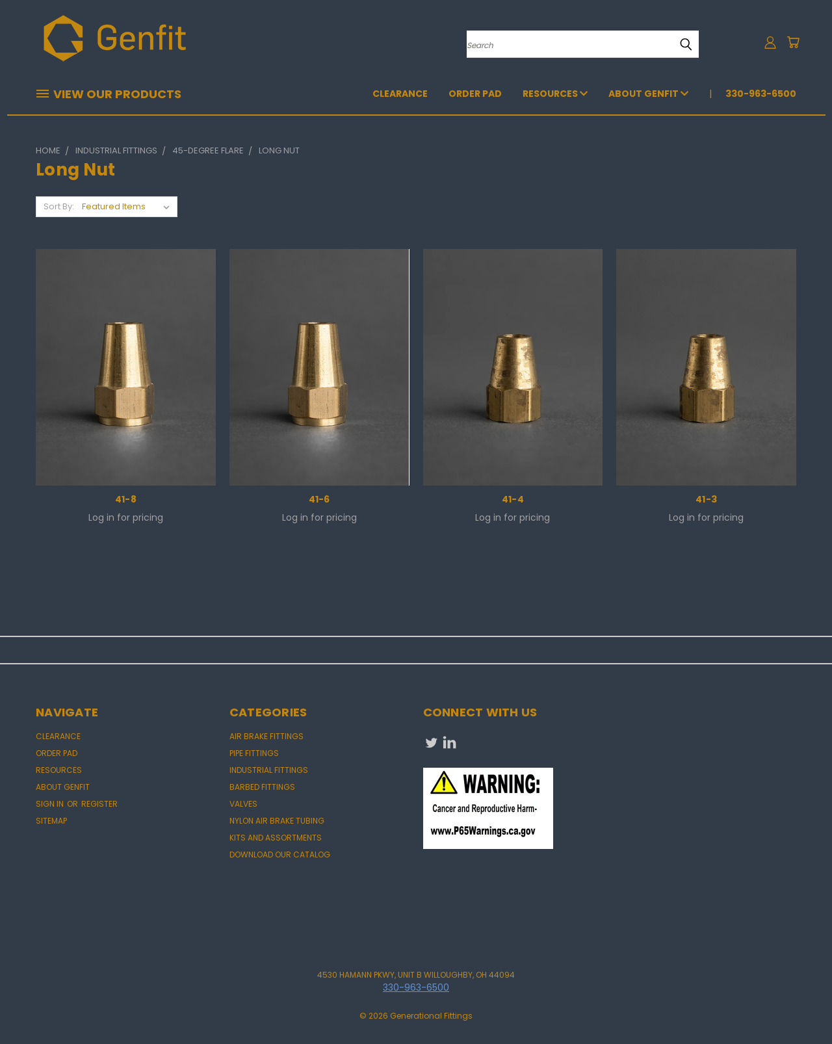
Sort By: (59, 206)
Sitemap (51, 820)
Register (99, 803)
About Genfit (648, 93)
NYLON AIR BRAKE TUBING (276, 820)
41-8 (125, 499)
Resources (555, 93)
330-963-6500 (760, 93)
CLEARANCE (400, 93)
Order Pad (475, 93)
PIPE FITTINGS (254, 753)
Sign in (51, 803)
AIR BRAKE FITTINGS (266, 736)
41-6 (319, 499)
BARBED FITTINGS (262, 786)
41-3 (706, 499)
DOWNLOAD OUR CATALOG (279, 854)
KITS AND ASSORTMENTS (275, 837)
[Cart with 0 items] (793, 42)
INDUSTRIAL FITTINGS (268, 770)
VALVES (243, 803)
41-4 (513, 499)
